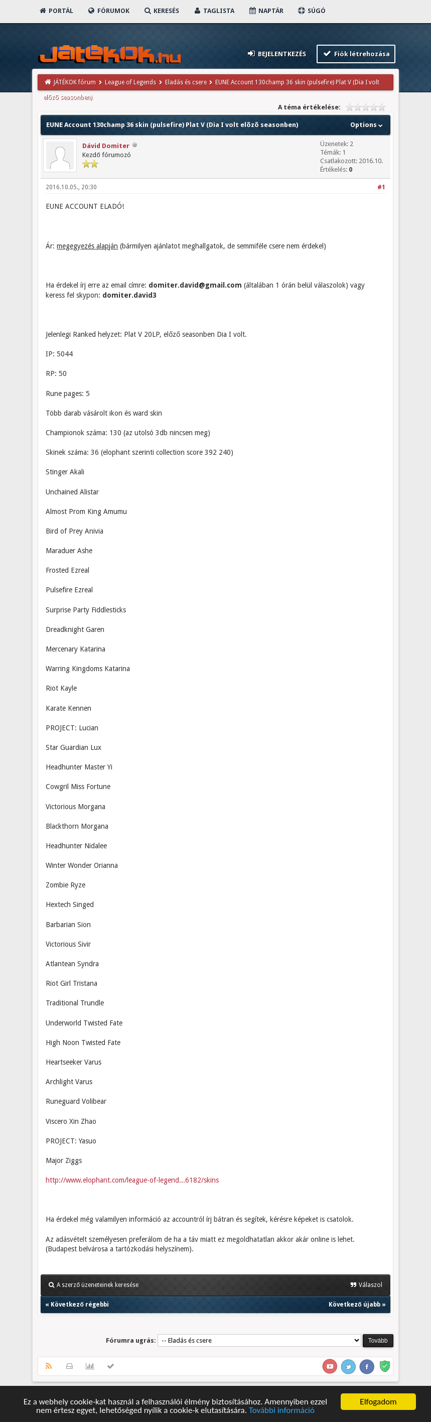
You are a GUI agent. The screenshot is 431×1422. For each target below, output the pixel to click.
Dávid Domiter (105, 146)
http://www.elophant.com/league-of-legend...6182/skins (132, 1180)
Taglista (213, 11)
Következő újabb (354, 1304)
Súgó (311, 11)
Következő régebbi (79, 1304)
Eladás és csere (186, 82)
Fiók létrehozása (356, 53)
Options (367, 124)
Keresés (161, 11)
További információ (282, 1411)
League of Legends (130, 82)
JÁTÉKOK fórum (75, 82)
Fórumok (108, 11)
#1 (381, 187)
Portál (55, 11)
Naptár (265, 11)
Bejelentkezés (276, 53)
